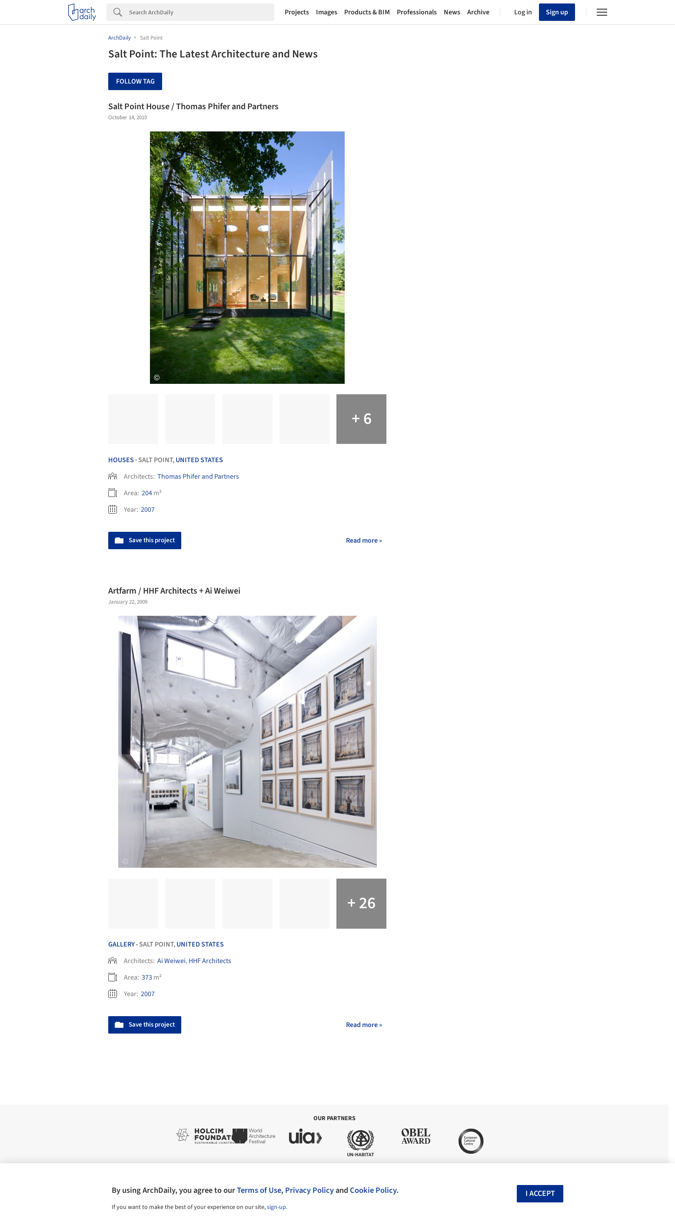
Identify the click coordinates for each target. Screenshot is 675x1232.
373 (147, 977)
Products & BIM (367, 12)
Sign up (557, 12)
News (452, 12)
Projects (297, 12)
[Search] (201, 12)
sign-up (276, 1207)
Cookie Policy (373, 1190)
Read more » (364, 540)
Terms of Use (259, 1190)
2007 (148, 509)
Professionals (417, 12)
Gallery (121, 944)
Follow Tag (135, 81)
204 (147, 493)
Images (326, 12)
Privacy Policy (309, 1190)
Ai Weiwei (171, 961)
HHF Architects (210, 961)
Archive (478, 12)
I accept (540, 1193)
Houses (121, 460)
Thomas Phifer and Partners (198, 476)
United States (199, 460)
